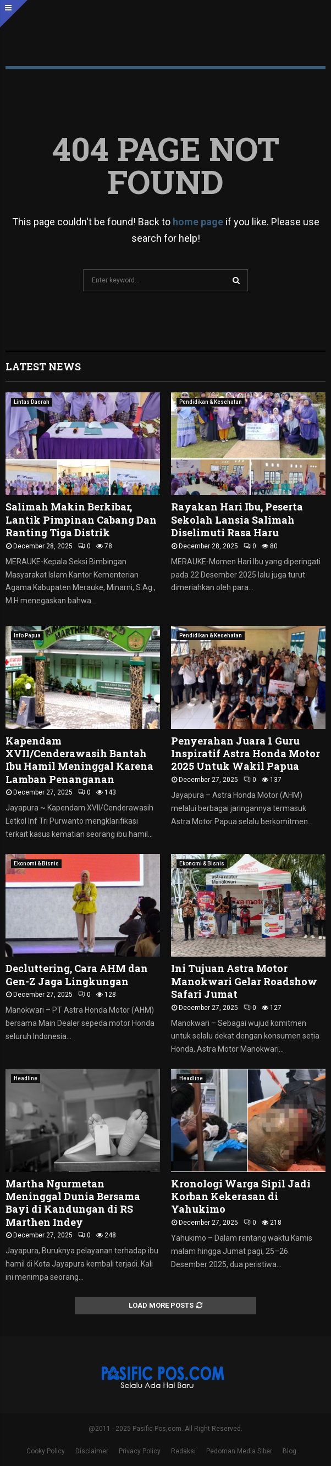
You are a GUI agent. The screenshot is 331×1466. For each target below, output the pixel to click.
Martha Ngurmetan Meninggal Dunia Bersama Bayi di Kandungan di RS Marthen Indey (72, 1203)
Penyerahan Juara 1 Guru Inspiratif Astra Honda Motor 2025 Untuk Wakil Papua (245, 753)
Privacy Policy (140, 1451)
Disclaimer (91, 1451)
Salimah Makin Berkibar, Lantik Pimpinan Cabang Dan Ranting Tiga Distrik (81, 519)
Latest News (43, 366)
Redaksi (183, 1451)
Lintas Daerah (31, 402)
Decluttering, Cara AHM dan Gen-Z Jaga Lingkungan (76, 974)
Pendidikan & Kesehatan (210, 402)
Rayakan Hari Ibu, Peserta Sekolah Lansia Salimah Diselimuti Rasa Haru (237, 519)
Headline (25, 1078)
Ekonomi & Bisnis (36, 863)
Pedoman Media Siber (239, 1451)
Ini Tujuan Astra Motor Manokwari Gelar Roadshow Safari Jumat (244, 981)
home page (198, 221)
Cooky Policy (45, 1451)
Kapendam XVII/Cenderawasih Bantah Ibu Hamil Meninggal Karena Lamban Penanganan (79, 760)
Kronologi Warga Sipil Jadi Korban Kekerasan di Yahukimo (241, 1196)
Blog (289, 1451)
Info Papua (27, 635)
